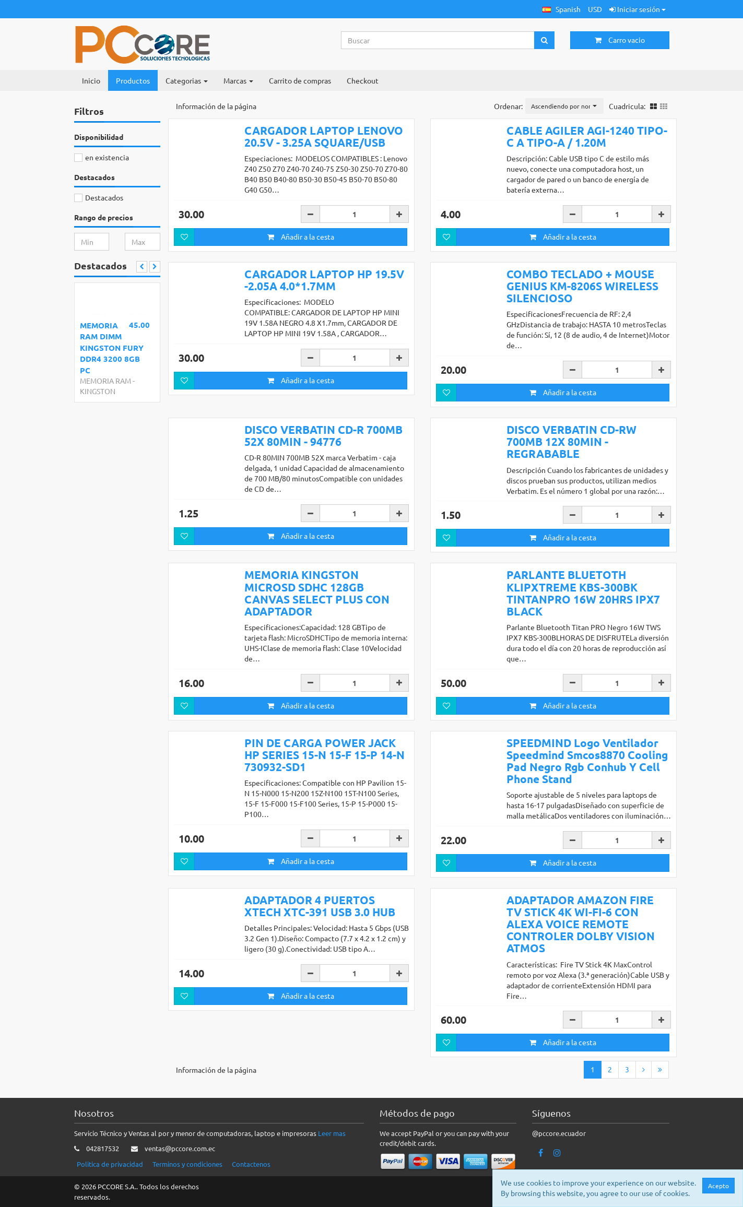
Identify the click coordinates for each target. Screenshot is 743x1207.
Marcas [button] (238, 80)
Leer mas (332, 1133)
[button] (561, 9)
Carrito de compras (300, 80)
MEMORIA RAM (105, 380)
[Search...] (438, 40)
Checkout (363, 80)
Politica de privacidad (110, 1164)
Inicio (91, 80)
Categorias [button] (187, 80)
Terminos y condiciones (187, 1164)
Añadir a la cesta (300, 236)
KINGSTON (97, 391)
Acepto (718, 1185)
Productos (133, 80)
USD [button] (595, 9)
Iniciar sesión (637, 9)
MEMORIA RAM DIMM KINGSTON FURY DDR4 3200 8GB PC (112, 347)
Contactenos (251, 1164)
